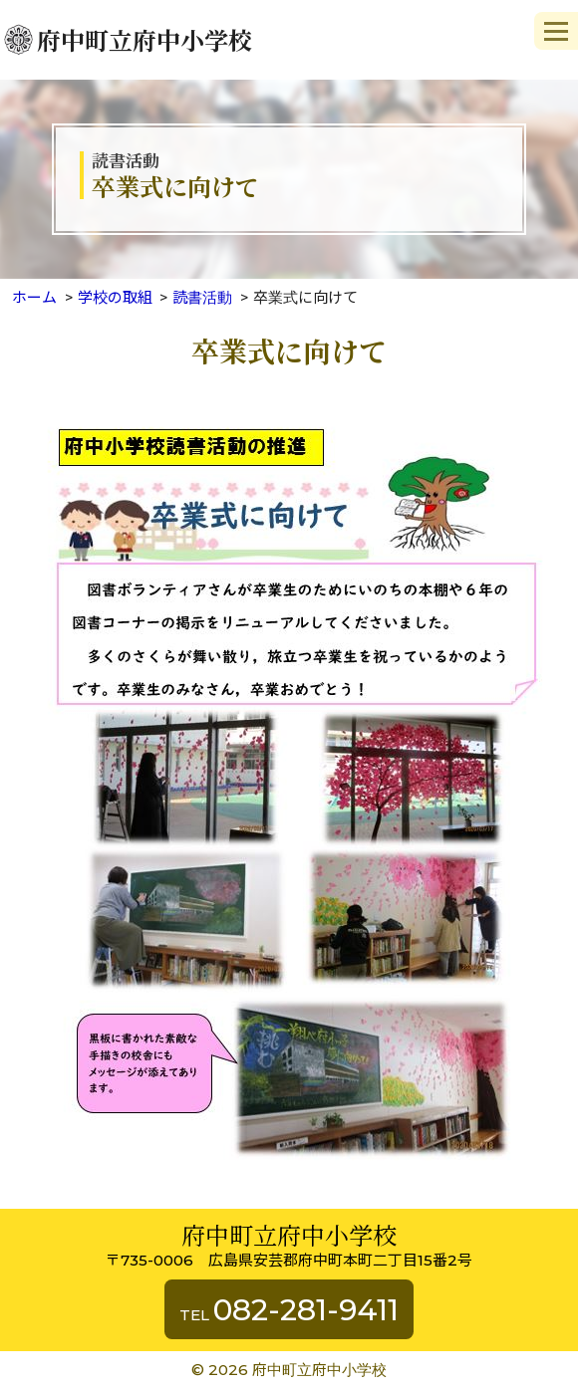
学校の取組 (115, 297)
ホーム (34, 297)
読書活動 (202, 297)
